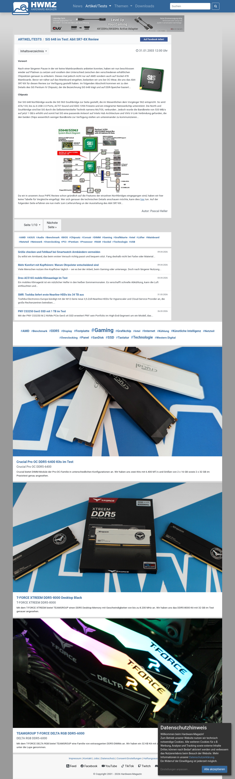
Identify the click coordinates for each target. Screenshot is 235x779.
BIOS (64, 237)
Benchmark (52, 237)
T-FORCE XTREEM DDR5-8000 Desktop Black (49, 598)
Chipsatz (74, 237)
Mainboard (152, 237)
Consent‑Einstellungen (129, 758)
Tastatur (122, 337)
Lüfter (140, 237)
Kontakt (87, 758)
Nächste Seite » (52, 225)
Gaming (107, 237)
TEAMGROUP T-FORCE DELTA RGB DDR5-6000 (50, 733)
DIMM (97, 237)
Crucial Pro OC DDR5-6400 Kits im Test (45, 462)
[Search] (190, 6)
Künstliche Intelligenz (186, 331)
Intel (132, 237)
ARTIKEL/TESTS (30, 39)
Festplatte (81, 331)
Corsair (86, 237)
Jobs (96, 758)
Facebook (89, 766)
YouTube (109, 766)
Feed (71, 766)
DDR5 (54, 331)
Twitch (144, 766)
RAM (97, 241)
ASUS (31, 237)
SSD (110, 337)
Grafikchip (123, 331)
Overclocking (52, 241)
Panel (84, 337)
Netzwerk (36, 241)
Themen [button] (121, 6)
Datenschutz (108, 758)
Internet (148, 331)
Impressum (75, 758)
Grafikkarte (120, 237)
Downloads (144, 6)
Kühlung (163, 331)
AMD (22, 237)
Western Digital (165, 337)
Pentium (73, 241)
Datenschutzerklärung (201, 757)
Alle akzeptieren (214, 769)
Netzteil (24, 241)
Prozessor (86, 241)
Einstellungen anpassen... (175, 769)
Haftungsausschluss (154, 758)
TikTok (127, 766)
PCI (63, 241)
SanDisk (97, 337)
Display (66, 331)
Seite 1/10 (31, 225)
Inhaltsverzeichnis (32, 51)
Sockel (106, 241)
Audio (40, 237)
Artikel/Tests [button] (96, 6)
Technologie (120, 241)
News (78, 5)
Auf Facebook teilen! (154, 39)
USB (132, 241)
